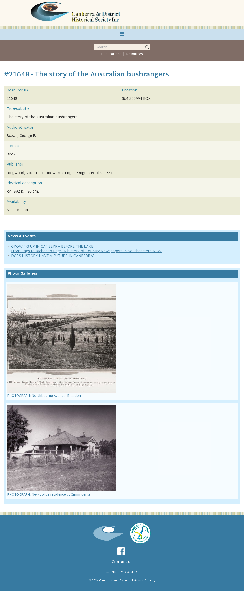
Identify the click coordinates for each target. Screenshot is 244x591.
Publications (111, 54)
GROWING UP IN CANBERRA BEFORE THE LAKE (52, 246)
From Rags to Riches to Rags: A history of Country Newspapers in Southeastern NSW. (86, 251)
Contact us (122, 562)
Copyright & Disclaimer (122, 572)
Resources (134, 54)
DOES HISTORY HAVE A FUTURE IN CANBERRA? (53, 256)
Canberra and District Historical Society (127, 581)
